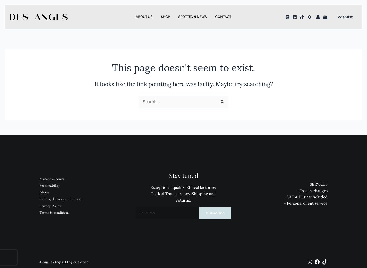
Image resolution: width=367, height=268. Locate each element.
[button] (310, 18)
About (44, 192)
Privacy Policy (50, 205)
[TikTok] (302, 17)
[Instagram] (287, 17)
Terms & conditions (54, 212)
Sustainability (49, 185)
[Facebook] (295, 17)
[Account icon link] (318, 17)
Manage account (51, 178)
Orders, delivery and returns (60, 199)
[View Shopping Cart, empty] (326, 17)
